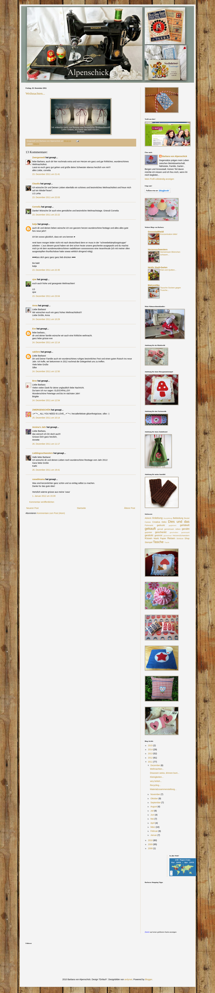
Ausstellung (168, 518)
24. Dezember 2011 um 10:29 (46, 319)
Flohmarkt (149, 525)
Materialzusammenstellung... (163, 789)
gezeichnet (167, 535)
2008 (150, 848)
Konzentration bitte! (168, 234)
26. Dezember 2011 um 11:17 (46, 444)
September (155, 802)
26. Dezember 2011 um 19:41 (46, 470)
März (153, 827)
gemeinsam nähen (172, 529)
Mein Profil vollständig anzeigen (159, 179)
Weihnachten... (35, 93)
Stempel (148, 542)
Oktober (154, 798)
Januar (153, 835)
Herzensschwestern (158, 249)
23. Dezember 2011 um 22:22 (46, 214)
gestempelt (185, 532)
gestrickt (158, 535)
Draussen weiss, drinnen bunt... (164, 773)
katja (34, 224)
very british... (156, 781)
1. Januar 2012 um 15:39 (44, 496)
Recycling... (155, 785)
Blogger (148, 979)
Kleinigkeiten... (156, 777)
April (152, 823)
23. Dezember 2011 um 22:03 (46, 197)
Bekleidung (178, 518)
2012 (150, 758)
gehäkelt (184, 525)
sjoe (34, 279)
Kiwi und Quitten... (168, 270)
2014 (150, 749)
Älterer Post (129, 508)
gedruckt (161, 525)
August (153, 806)
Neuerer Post (32, 508)
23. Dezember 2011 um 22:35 (46, 270)
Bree (34, 381)
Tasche (158, 542)
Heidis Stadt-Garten (157, 267)
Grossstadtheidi (156, 232)
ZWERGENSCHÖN (41, 410)
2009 (150, 844)
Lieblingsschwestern (42, 453)
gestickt (149, 535)
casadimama (38, 479)
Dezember (155, 765)
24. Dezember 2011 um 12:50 (46, 371)
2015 (150, 745)
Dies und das (179, 521)
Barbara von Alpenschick (174, 156)
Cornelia (36, 207)
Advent (36, 144)
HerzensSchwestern (181, 536)
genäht (185, 528)
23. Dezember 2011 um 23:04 (46, 296)
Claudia (36, 183)
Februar (154, 831)
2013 (150, 753)
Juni (152, 815)
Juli (152, 811)
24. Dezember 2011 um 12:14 (46, 342)
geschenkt (161, 532)
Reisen (171, 538)
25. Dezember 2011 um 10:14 (46, 418)
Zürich (147, 932)
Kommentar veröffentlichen (41, 502)
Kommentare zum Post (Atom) (51, 513)
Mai (152, 819)
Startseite (81, 508)
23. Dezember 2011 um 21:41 (46, 174)
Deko (164, 522)
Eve (34, 328)
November (155, 794)
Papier (163, 538)
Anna (35, 305)
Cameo (148, 522)
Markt (156, 538)
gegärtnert (172, 525)
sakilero (36, 352)
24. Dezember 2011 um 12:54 (46, 400)
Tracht (166, 542)
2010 (150, 840)
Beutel (187, 518)
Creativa (156, 522)
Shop (187, 538)
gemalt (160, 529)
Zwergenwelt (38, 157)
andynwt (128, 979)
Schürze (180, 539)
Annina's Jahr (39, 427)
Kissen (148, 538)
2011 (150, 762)
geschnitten (174, 532)
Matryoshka (154, 285)
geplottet (148, 532)
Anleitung (157, 518)
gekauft (150, 528)
